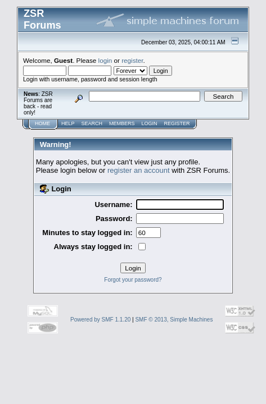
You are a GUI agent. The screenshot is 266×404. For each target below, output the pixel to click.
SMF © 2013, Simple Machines (174, 319)
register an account (138, 170)
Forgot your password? (132, 280)
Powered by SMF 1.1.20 (100, 319)
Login (149, 123)
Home (42, 123)
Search (92, 123)
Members (122, 123)
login (105, 60)
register (132, 60)
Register (177, 123)
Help (68, 123)
